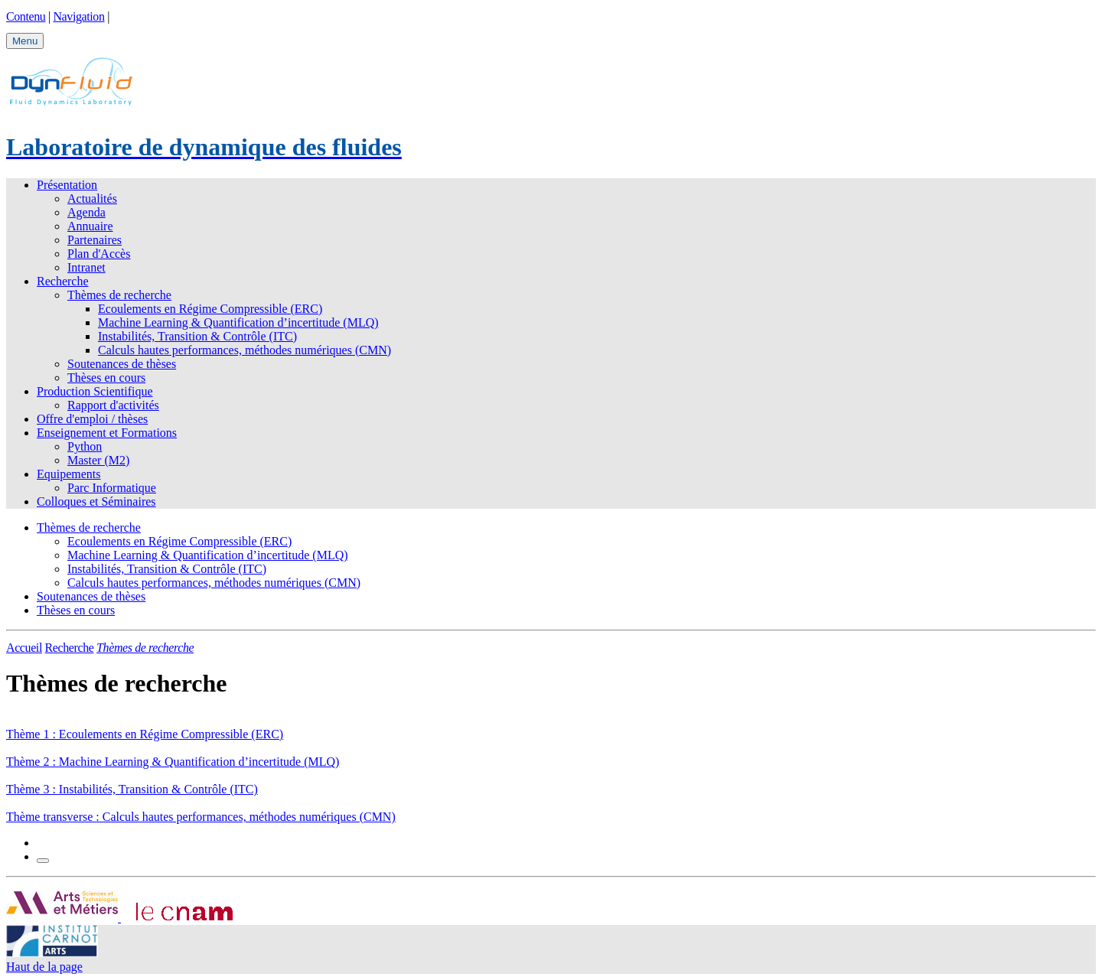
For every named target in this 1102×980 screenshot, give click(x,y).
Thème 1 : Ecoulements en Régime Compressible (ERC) (144, 734)
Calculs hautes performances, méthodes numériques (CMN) (244, 350)
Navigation (78, 16)
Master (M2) (98, 460)
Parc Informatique (111, 487)
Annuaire (90, 226)
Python (84, 446)
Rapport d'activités (113, 405)
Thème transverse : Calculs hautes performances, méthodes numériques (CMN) (201, 816)
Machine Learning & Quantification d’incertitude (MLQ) (238, 322)
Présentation (67, 184)
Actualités (92, 198)
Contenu (25, 16)
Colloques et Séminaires (96, 501)
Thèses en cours (106, 377)
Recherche (63, 281)
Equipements (69, 473)
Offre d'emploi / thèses (92, 418)
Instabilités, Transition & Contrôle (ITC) (197, 336)
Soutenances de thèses (121, 363)
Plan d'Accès (98, 253)
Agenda (86, 212)
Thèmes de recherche (119, 294)
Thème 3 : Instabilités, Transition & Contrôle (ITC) (132, 789)
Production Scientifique (95, 391)
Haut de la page (44, 966)
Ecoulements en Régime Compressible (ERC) (210, 308)
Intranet (86, 267)
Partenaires (94, 239)
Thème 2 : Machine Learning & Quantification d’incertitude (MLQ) (172, 761)
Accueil (24, 647)
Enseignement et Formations (107, 432)
